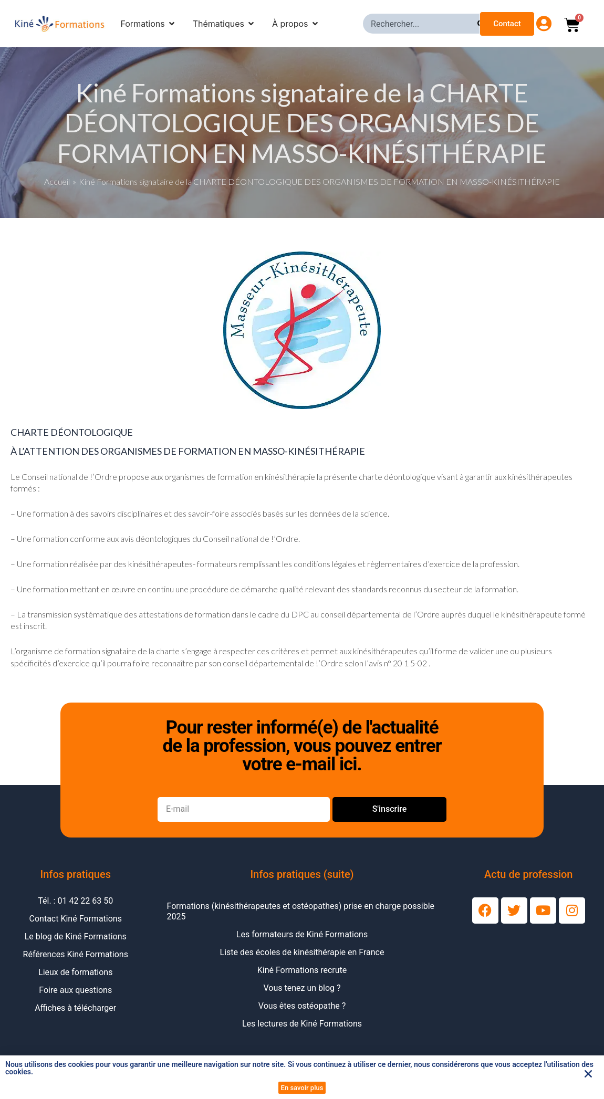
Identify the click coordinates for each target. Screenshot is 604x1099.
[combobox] (420, 24)
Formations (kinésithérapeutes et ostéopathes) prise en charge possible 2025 (301, 911)
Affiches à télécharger (75, 1008)
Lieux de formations (75, 972)
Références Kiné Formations (75, 954)
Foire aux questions (75, 990)
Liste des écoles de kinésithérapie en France (302, 952)
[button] (588, 1074)
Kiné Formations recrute (302, 970)
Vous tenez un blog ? (301, 988)
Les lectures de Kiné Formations (302, 1024)
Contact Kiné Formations (75, 919)
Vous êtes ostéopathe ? (302, 1006)
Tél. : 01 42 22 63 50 (75, 901)
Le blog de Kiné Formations (76, 936)
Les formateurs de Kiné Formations (302, 934)
